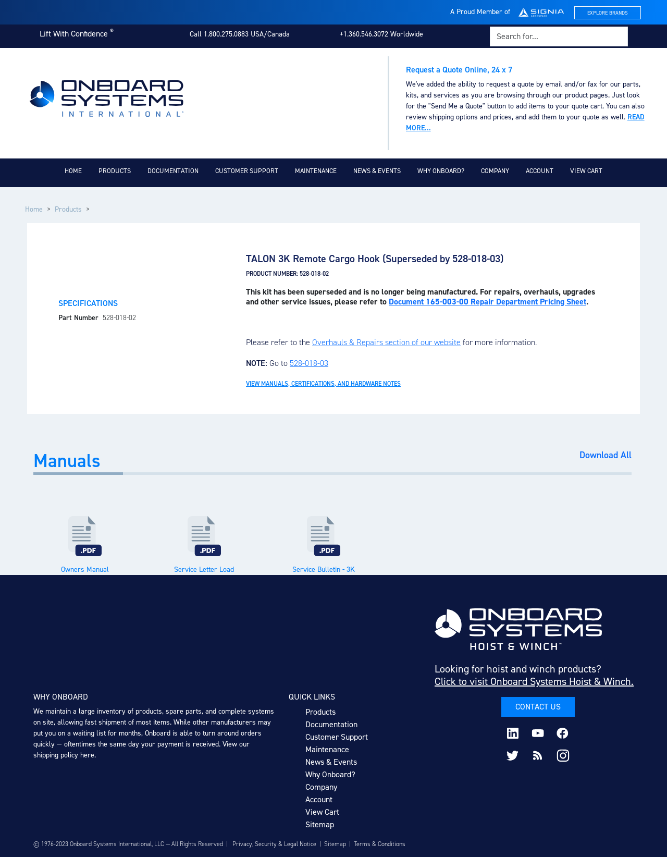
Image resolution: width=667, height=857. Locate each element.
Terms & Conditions (379, 844)
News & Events (377, 170)
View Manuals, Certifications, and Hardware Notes (323, 383)
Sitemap (319, 824)
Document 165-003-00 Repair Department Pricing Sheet (487, 301)
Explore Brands (607, 12)
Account (539, 170)
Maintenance (316, 170)
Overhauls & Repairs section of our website (386, 342)
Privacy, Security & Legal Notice (274, 844)
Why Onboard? (440, 170)
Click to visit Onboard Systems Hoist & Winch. (534, 681)
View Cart (586, 170)
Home (73, 170)
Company (495, 170)
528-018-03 (309, 363)
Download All (605, 455)
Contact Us (538, 706)
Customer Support (246, 170)
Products (114, 170)
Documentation (173, 170)
